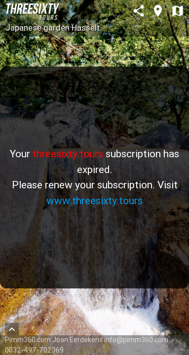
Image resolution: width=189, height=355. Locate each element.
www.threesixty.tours (94, 200)
